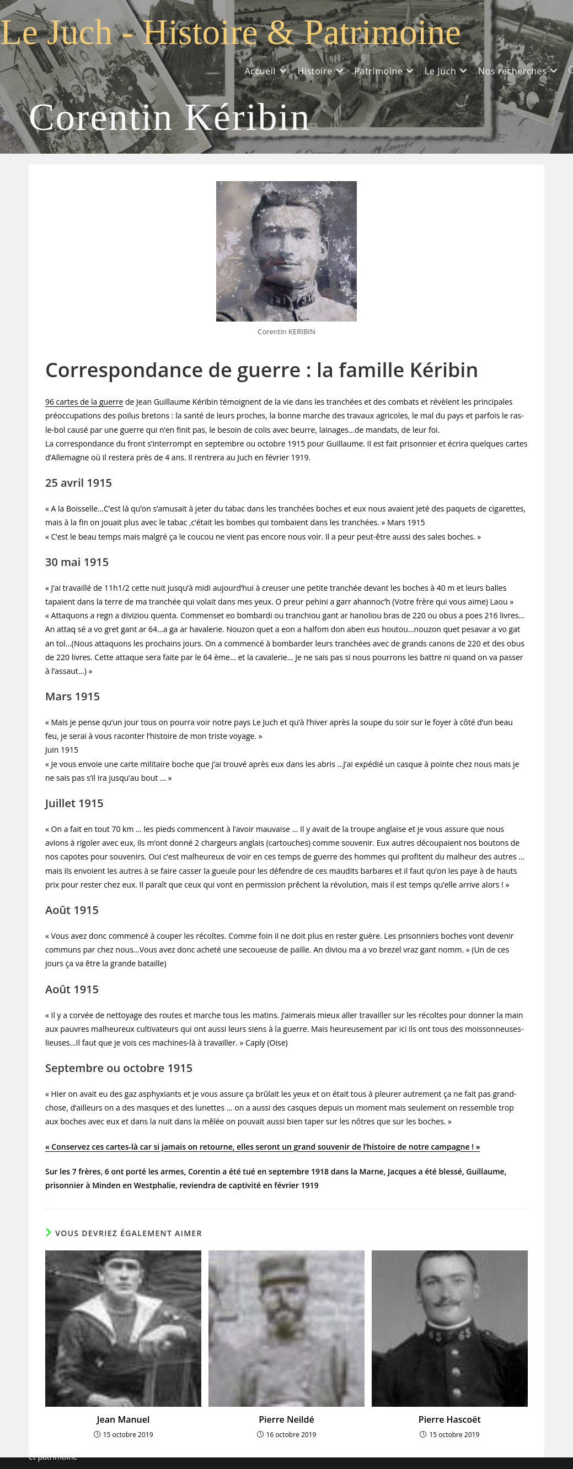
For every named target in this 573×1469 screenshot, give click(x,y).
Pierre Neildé (286, 1419)
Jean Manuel (123, 1419)
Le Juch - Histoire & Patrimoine (230, 32)
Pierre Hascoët (450, 1419)
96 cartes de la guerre (84, 401)
